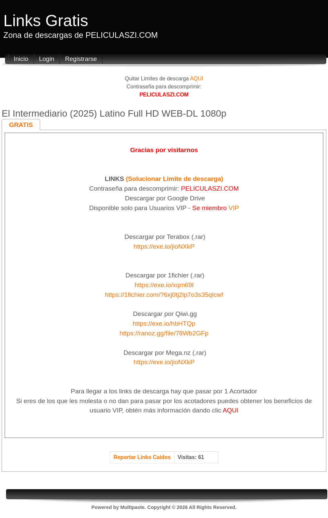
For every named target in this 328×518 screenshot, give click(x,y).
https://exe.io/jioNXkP (164, 246)
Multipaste (132, 507)
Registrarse (81, 58)
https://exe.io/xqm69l (164, 284)
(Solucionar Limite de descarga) (174, 178)
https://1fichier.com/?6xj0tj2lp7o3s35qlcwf (164, 294)
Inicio (21, 58)
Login (47, 58)
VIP (234, 207)
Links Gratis (45, 20)
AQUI (196, 78)
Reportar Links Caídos (142, 457)
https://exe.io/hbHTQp (164, 323)
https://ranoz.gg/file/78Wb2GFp (164, 333)
